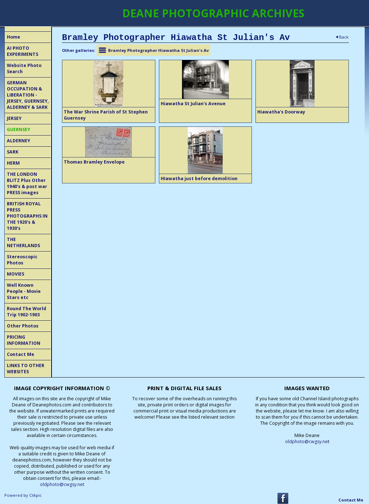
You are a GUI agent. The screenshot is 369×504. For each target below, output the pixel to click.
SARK (12, 152)
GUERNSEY (18, 129)
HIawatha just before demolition (199, 178)
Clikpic (35, 495)
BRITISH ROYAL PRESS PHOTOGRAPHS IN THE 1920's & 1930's (27, 216)
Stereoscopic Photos (22, 260)
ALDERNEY (18, 141)
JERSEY (14, 118)
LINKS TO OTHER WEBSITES (25, 368)
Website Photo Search (24, 68)
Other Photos (23, 326)
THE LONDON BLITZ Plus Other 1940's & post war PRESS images (27, 183)
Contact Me (20, 354)
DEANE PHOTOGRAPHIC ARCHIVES (213, 13)
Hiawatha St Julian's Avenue (193, 104)
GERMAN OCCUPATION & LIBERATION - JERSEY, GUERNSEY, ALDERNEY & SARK (28, 95)
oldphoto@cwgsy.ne (306, 441)
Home (13, 37)
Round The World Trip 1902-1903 (26, 311)
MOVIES (15, 274)
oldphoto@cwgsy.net (62, 484)
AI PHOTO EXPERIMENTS (22, 51)
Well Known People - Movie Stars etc (24, 291)
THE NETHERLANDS (23, 242)
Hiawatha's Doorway (281, 112)
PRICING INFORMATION (23, 340)
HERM (13, 163)
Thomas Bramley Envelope (94, 162)
